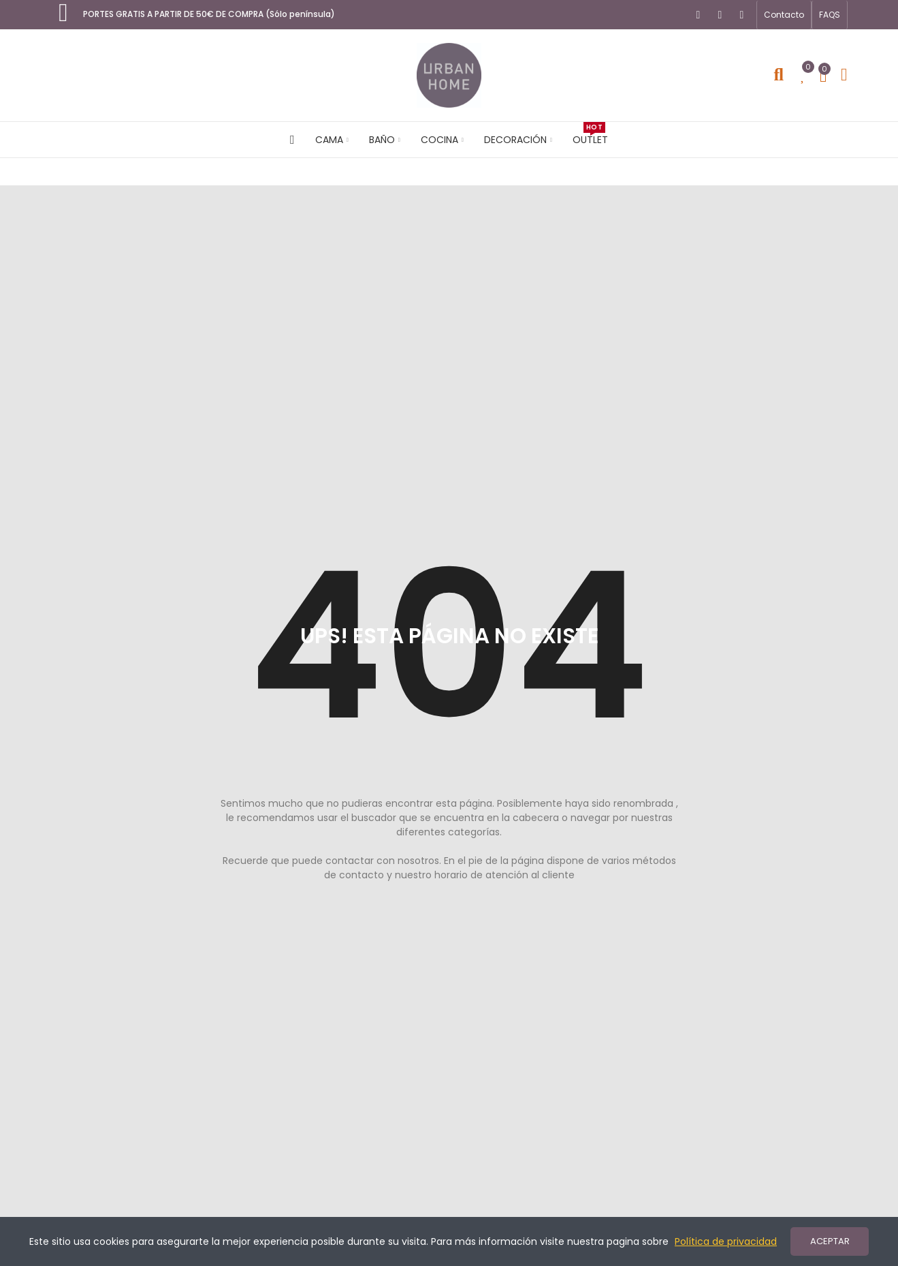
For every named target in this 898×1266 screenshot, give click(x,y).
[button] (784, 15)
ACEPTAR (830, 1241)
